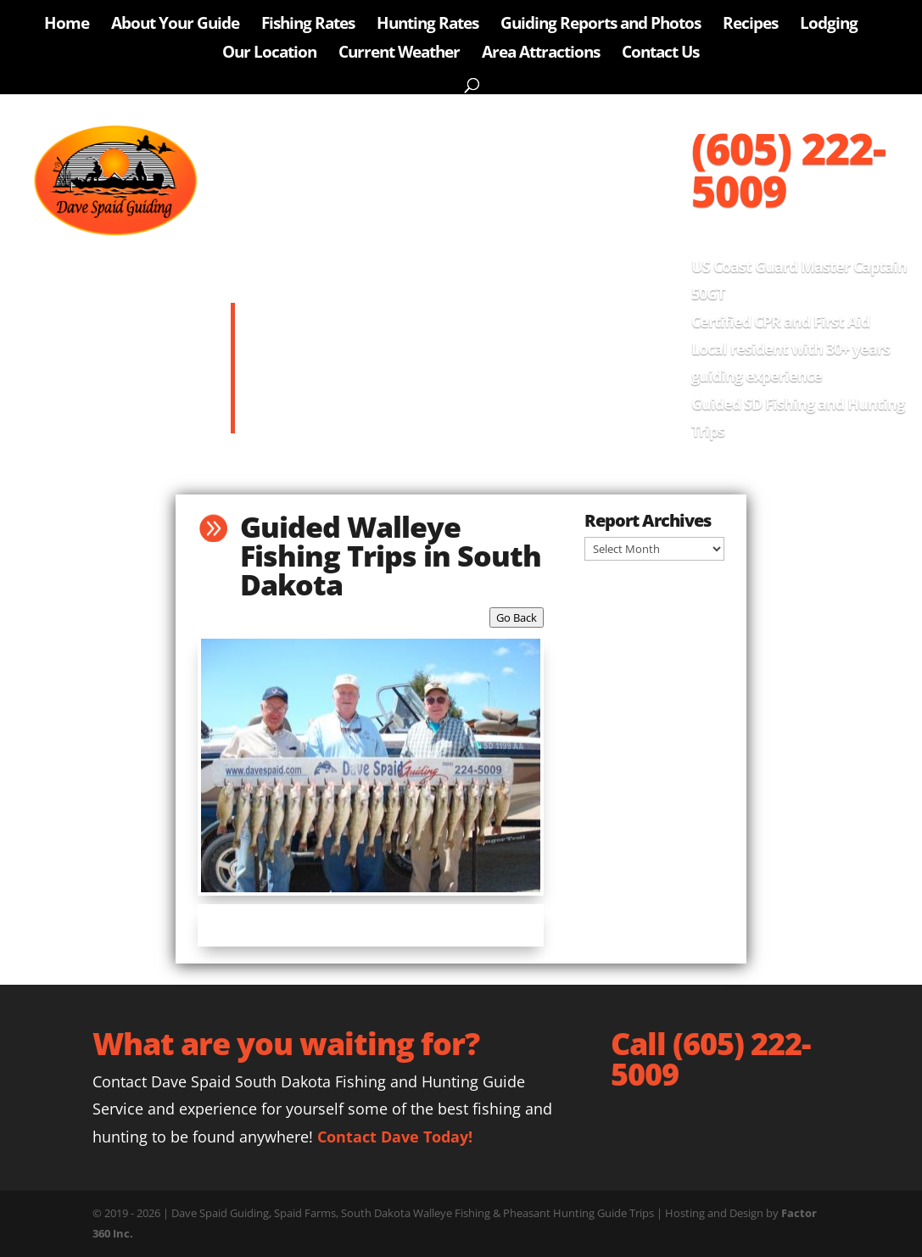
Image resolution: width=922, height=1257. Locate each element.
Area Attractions (541, 54)
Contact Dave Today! (394, 1136)
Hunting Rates (427, 25)
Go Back (516, 617)
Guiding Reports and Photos (600, 25)
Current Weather (399, 54)
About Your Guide (175, 25)
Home (66, 25)
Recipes (750, 25)
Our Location (269, 54)
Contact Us (660, 54)
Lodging (829, 25)
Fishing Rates (308, 25)
